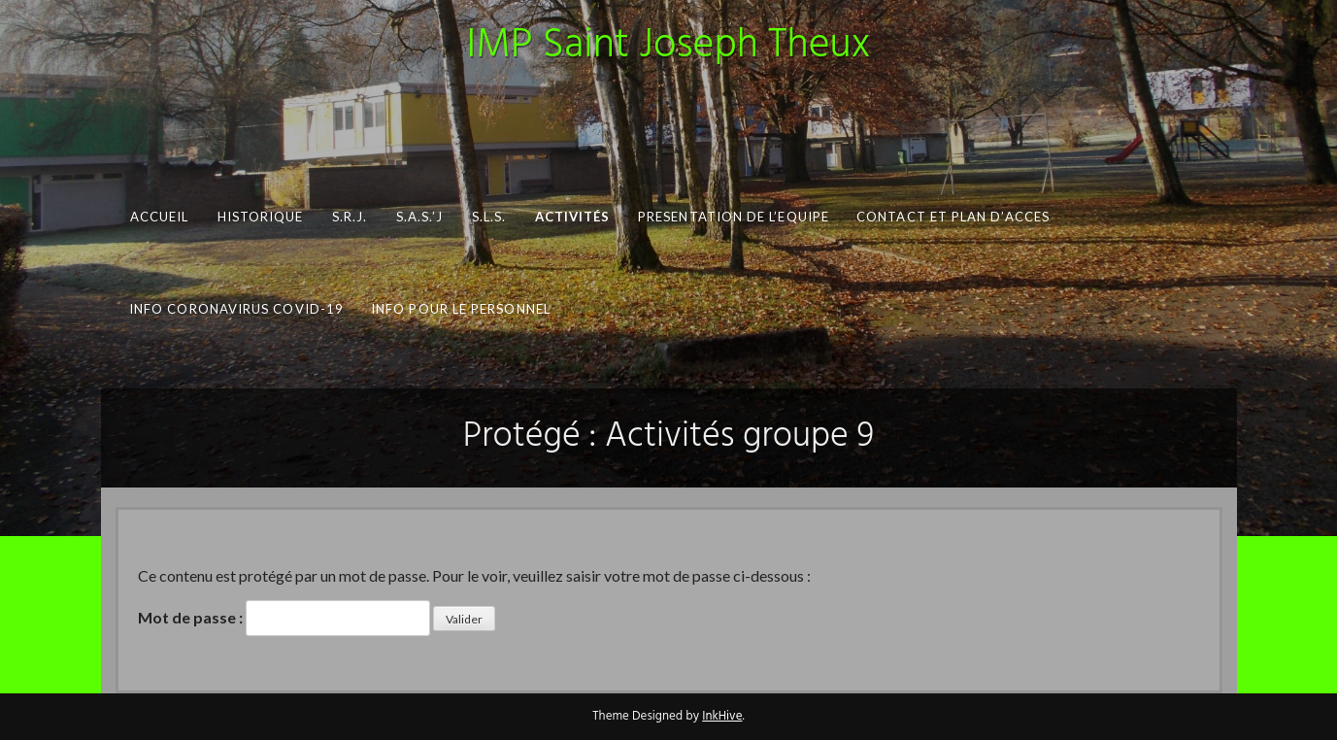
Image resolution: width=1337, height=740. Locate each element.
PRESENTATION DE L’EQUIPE (733, 216)
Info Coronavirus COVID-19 (235, 309)
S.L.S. (488, 216)
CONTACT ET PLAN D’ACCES (953, 216)
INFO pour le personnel (461, 309)
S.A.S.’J (418, 216)
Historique (260, 216)
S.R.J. (348, 216)
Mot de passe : (284, 618)
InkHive (722, 716)
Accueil (158, 216)
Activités (572, 216)
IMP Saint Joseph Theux (669, 46)
